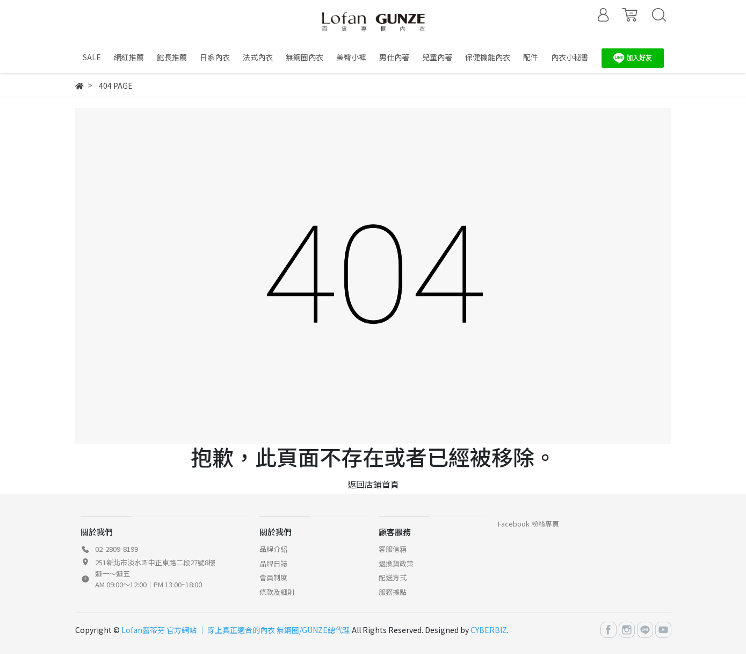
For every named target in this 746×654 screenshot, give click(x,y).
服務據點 (393, 592)
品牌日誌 (273, 563)
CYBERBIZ (488, 629)
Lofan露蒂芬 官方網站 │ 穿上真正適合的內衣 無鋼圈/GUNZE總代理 (235, 629)
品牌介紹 (273, 549)
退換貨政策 (396, 563)
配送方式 (393, 577)
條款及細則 (276, 592)
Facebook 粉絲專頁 (528, 523)
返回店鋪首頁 (373, 484)
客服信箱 (393, 549)
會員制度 (273, 577)
